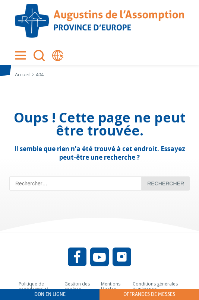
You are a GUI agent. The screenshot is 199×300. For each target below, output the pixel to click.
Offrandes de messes (149, 294)
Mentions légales (110, 287)
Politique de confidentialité (34, 287)
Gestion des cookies (77, 287)
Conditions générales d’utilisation (155, 287)
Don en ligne (50, 294)
